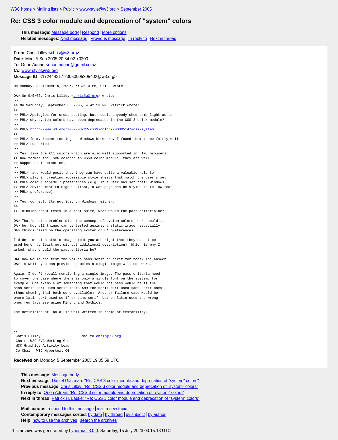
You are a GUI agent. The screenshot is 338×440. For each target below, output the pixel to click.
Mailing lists (47, 9)
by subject (135, 414)
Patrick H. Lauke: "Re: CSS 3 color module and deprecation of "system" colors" (126, 398)
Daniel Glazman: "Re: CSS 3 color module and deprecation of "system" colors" (125, 380)
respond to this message (70, 408)
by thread (114, 414)
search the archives (98, 420)
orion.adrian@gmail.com (71, 64)
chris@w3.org (64, 53)
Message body (65, 32)
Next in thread (163, 38)
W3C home (21, 9)
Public (69, 9)
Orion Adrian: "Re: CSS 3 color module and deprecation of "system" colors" (114, 392)
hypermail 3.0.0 (83, 430)
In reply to (137, 38)
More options (114, 32)
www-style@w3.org (97, 9)
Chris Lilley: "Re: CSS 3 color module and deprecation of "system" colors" (129, 386)
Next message (73, 38)
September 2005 (136, 9)
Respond (90, 32)
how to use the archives (55, 420)
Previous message (108, 38)
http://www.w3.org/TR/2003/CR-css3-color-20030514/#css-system (92, 129)
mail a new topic (112, 408)
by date (95, 414)
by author (157, 414)
